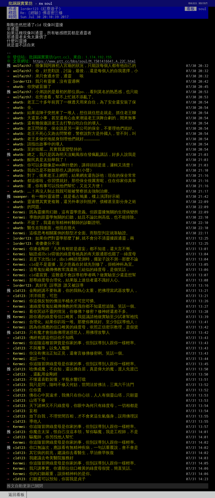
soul (45, 3)
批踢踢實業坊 (20, 3)
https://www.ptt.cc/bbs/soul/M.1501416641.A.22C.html (85, 61)
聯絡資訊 (192, 3)
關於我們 (203, 3)
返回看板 (16, 494)
